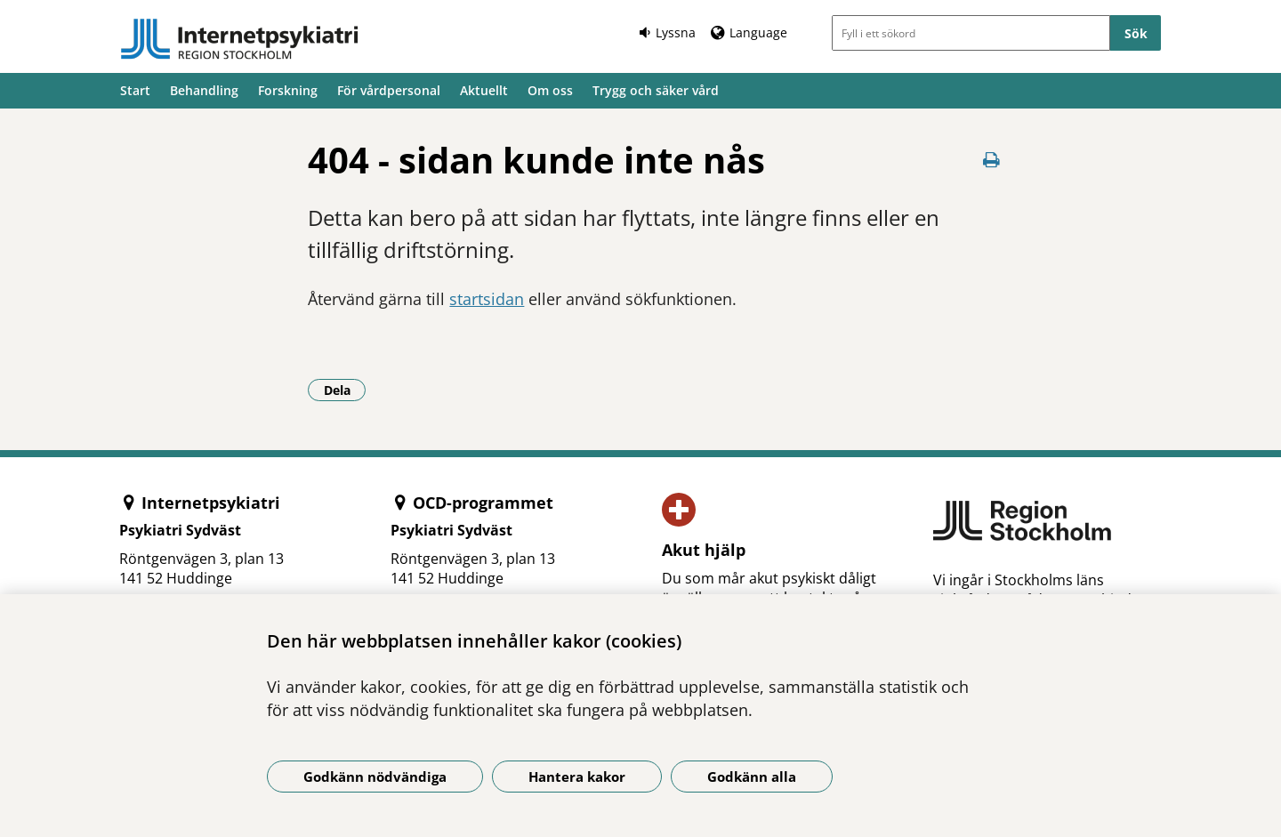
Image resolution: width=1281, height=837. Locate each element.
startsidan (486, 299)
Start (135, 90)
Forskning (288, 90)
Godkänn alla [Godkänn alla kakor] (751, 776)
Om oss (550, 90)
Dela (345, 389)
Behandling (204, 90)
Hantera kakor (576, 776)
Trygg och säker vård (655, 90)
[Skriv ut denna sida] (991, 160)
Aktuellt (484, 90)
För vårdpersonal (388, 90)
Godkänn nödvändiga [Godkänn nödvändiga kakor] (375, 776)
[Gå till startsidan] (239, 39)
